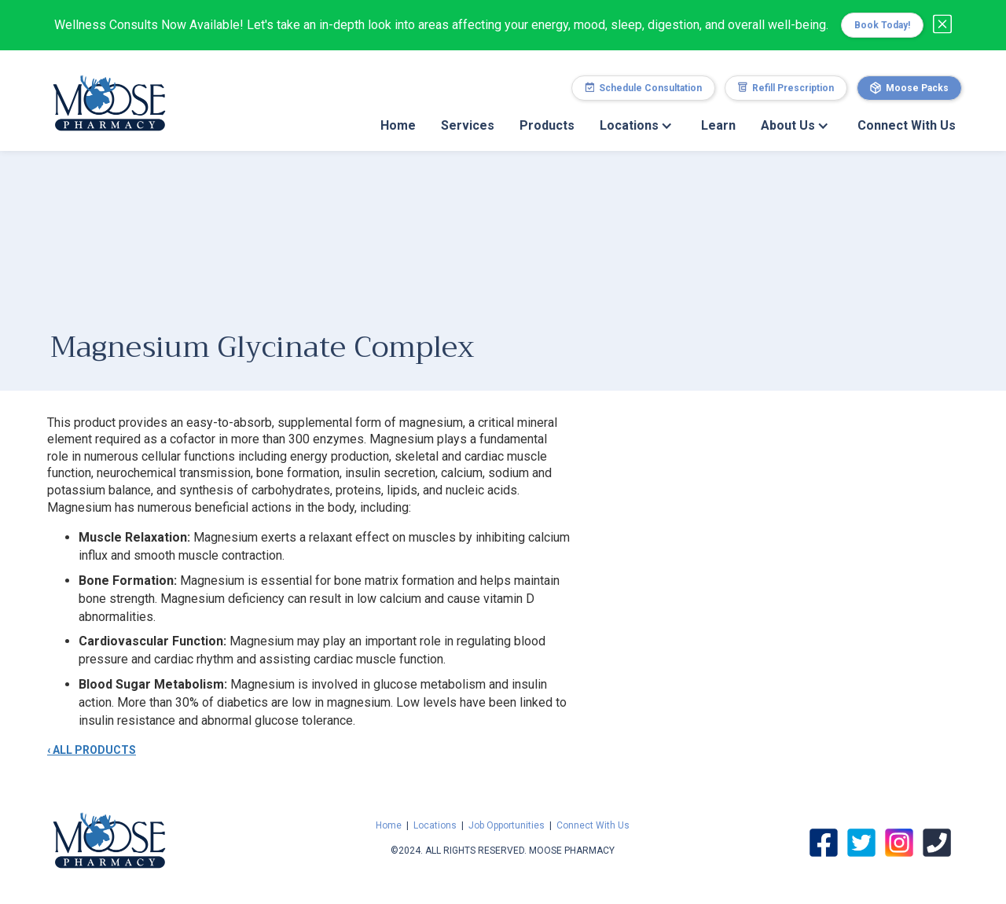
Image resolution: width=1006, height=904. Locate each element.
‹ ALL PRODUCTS (91, 750)
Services (467, 125)
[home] (109, 94)
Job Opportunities (506, 825)
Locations (435, 825)
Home (398, 125)
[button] (637, 126)
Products (547, 125)
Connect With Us (906, 125)
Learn (718, 125)
